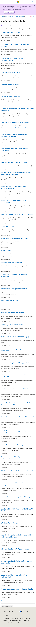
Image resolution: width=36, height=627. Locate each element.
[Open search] (29, 2)
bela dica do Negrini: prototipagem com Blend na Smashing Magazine (17, 536)
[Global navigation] (1, 2)
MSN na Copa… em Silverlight (11, 263)
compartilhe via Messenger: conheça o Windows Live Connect (18, 109)
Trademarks (5, 622)
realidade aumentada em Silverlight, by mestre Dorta (14, 149)
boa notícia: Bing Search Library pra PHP (15, 363)
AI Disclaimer (6, 618)
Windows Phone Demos (9, 523)
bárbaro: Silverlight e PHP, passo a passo (15, 549)
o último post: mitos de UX (10, 32)
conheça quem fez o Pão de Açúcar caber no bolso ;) (16, 484)
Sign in (33, 2)
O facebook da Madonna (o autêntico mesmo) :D (14, 275)
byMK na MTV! (6, 250)
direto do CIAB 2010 (8, 226)
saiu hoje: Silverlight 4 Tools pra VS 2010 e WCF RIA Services (17, 510)
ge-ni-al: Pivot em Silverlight (11, 96)
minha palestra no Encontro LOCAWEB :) (15, 238)
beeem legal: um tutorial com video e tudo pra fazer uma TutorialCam (17, 404)
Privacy (4, 620)
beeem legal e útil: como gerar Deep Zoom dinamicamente (13, 187)
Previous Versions (14, 618)
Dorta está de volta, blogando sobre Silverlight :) (18, 214)
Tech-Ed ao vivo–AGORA (9, 301)
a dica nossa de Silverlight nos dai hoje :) (15, 337)
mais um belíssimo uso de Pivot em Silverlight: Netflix (13, 59)
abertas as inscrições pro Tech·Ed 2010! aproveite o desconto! (18, 390)
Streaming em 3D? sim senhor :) (12, 325)
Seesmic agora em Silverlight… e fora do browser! (14, 458)
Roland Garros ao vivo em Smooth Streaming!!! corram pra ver (17, 418)
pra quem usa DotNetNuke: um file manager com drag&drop (16, 562)
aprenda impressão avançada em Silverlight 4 (16, 497)
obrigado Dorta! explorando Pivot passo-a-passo (15, 45)
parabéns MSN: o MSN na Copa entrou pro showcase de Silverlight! (16, 173)
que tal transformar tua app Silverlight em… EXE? (14, 432)
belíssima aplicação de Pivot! (11, 84)
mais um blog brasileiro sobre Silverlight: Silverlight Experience (15, 135)
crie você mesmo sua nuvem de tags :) (14, 313)
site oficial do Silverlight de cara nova (14, 289)
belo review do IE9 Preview (10, 72)
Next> (2, 600)
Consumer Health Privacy (14, 620)
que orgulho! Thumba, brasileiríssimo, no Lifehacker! (14, 576)
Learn (2, 16)
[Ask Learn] (30, 17)
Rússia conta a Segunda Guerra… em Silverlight (17, 471)
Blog (21, 618)
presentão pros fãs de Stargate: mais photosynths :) (13, 201)
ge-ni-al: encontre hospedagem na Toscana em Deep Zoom (17, 350)
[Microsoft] (18, 2)
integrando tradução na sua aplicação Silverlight (17, 589)
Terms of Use (26, 620)
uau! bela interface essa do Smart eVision (15, 122)
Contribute (27, 618)
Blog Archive (8, 16)
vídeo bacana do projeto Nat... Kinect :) (14, 162)
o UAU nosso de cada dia (18, 16)
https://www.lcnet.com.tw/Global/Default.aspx (13, 127)
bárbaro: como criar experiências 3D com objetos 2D (15, 376)
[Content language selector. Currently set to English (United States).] (9, 612)
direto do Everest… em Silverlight (12, 445)
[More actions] (33, 17)
